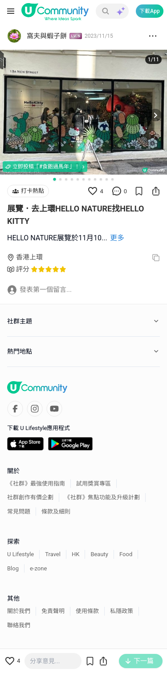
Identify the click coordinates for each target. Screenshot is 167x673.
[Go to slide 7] (89, 179)
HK (75, 554)
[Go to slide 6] (83, 179)
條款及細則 (55, 511)
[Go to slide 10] (107, 179)
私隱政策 (121, 611)
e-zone (38, 568)
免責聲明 (53, 611)
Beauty (99, 554)
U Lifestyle (20, 554)
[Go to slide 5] (78, 179)
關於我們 (18, 611)
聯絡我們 (18, 625)
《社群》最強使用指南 (36, 483)
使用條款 (87, 611)
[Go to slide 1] (54, 179)
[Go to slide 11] (112, 179)
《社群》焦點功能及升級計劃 (102, 497)
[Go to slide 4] (72, 179)
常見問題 (18, 511)
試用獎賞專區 (93, 483)
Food (125, 554)
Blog (13, 568)
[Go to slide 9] (101, 179)
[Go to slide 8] (95, 179)
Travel (53, 554)
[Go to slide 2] (60, 179)
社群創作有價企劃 (30, 497)
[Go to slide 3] (66, 179)
